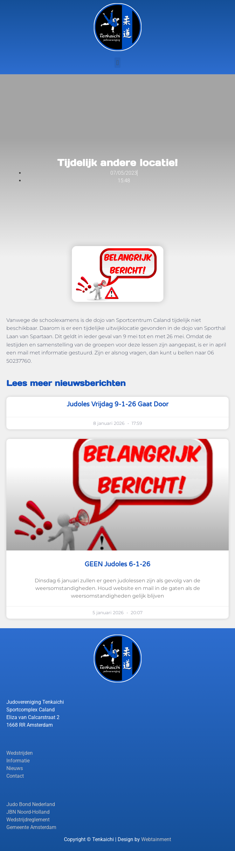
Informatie (18, 761)
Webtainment (156, 839)
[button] (117, 62)
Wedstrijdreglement (28, 820)
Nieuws (14, 768)
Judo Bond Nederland (30, 804)
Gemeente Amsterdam (31, 827)
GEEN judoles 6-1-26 (117, 564)
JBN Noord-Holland (28, 812)
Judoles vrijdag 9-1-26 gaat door (118, 404)
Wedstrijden (19, 753)
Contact (15, 776)
